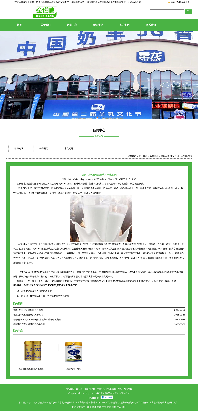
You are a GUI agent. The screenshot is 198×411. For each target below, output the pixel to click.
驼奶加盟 (52, 285)
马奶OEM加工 (40, 285)
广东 (104, 407)
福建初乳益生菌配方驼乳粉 (31, 369)
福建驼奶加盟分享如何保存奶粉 (28, 310)
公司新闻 (43, 148)
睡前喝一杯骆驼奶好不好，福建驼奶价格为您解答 (45, 296)
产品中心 (72, 25)
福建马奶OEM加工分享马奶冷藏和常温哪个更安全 (37, 319)
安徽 (109, 407)
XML (120, 388)
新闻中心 (90, 388)
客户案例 (124, 25)
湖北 (89, 407)
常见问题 (69, 148)
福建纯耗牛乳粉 (73, 369)
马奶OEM (28, 285)
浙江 (94, 407)
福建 (114, 407)
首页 (19, 25)
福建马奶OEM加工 (60, 2)
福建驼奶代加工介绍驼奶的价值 (36, 291)
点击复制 (100, 393)
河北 (124, 407)
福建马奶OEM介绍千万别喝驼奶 (176, 156)
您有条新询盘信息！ (180, 2)
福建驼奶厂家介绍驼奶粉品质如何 (29, 324)
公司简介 (80, 388)
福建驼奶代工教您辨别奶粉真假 (28, 314)
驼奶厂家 (72, 285)
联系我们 (151, 25)
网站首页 (70, 388)
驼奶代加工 (62, 285)
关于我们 (46, 25)
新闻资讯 (98, 25)
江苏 (99, 407)
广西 (119, 407)
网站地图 (128, 388)
